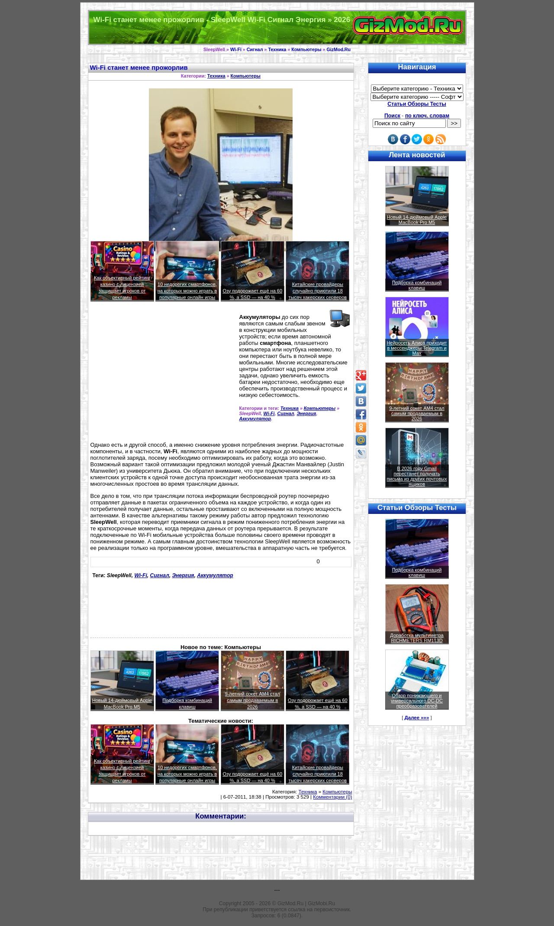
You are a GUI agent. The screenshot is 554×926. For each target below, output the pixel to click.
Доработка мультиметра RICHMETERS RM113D (416, 638)
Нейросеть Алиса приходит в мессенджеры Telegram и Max (417, 348)
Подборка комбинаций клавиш (417, 285)
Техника (277, 49)
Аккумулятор (255, 418)
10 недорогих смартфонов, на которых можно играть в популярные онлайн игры (187, 291)
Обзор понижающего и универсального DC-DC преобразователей (417, 700)
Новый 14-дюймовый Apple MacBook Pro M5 (417, 219)
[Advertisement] (163, 375)
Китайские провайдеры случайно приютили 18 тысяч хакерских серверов (318, 291)
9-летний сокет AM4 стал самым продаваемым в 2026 (252, 700)
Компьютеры (306, 49)
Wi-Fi (236, 49)
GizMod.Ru (338, 49)
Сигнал (255, 49)
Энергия (306, 413)
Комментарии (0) (332, 796)
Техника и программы (277, 27)
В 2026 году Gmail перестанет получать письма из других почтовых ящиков (417, 476)
